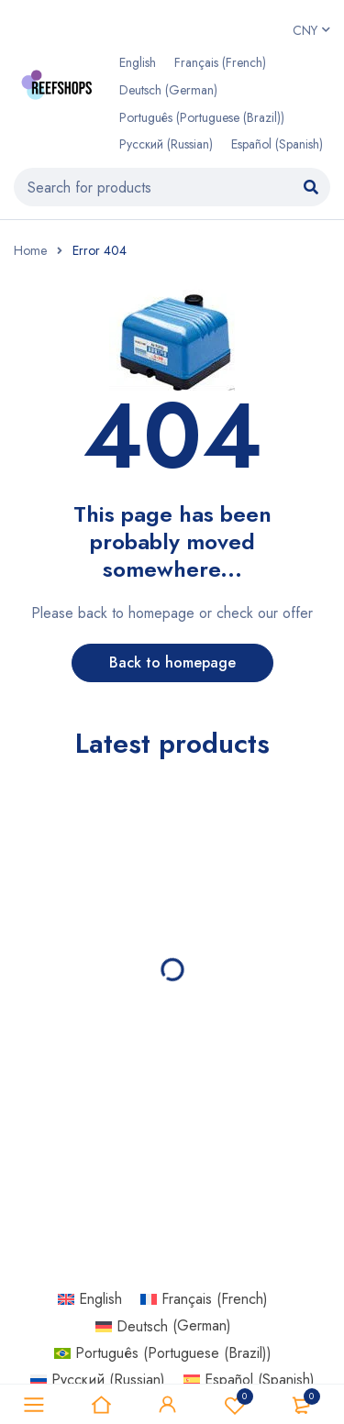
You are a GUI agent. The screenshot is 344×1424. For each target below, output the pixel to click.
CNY (305, 30)
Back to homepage (172, 662)
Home (30, 250)
